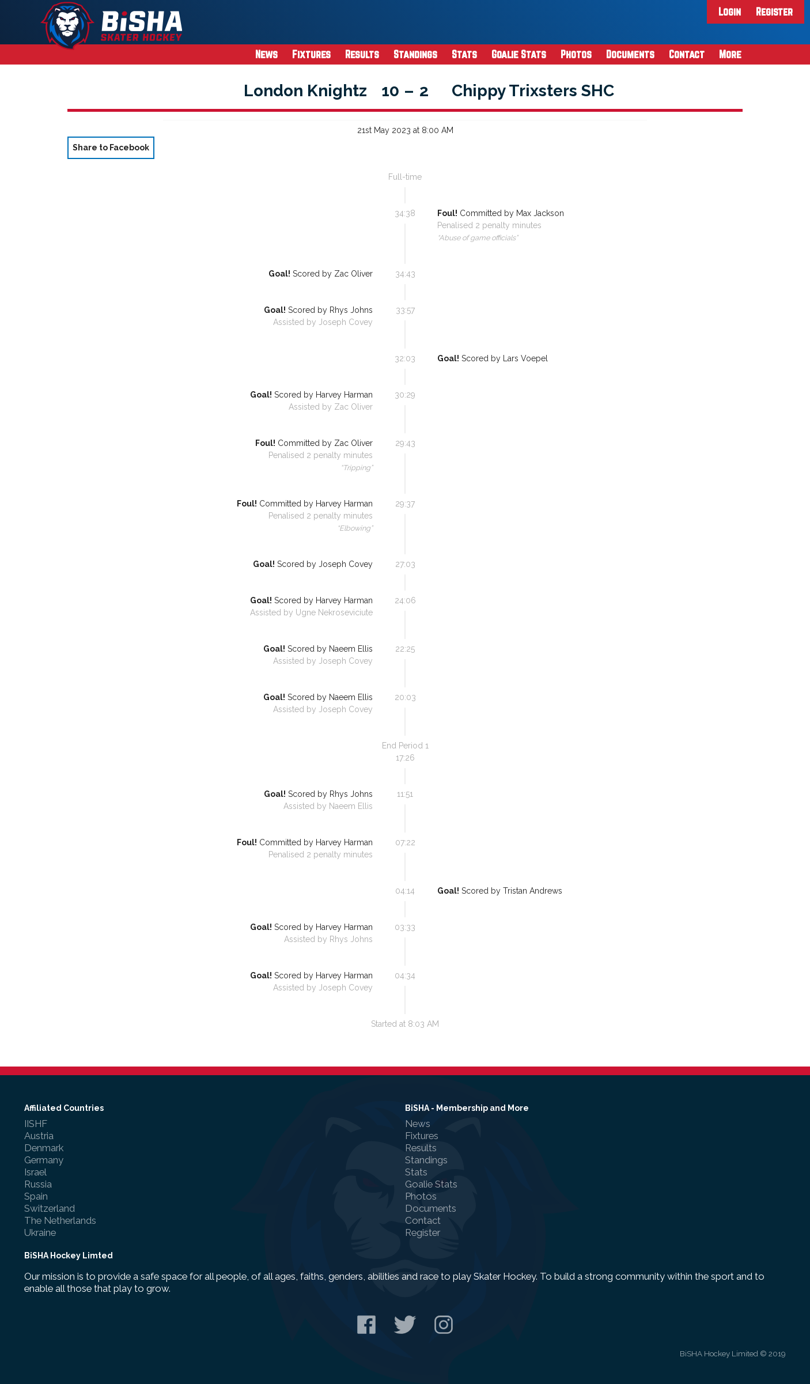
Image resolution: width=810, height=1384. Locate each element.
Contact (687, 54)
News (266, 54)
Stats (464, 54)
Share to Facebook (111, 147)
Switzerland (49, 1208)
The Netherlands (60, 1220)
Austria (39, 1135)
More (730, 54)
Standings (415, 54)
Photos (576, 54)
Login (729, 11)
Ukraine (40, 1232)
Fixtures (311, 54)
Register (774, 11)
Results (362, 54)
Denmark (43, 1148)
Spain (36, 1196)
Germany (43, 1160)
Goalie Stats (518, 54)
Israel (35, 1172)
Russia (38, 1184)
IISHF (35, 1123)
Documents (630, 54)
